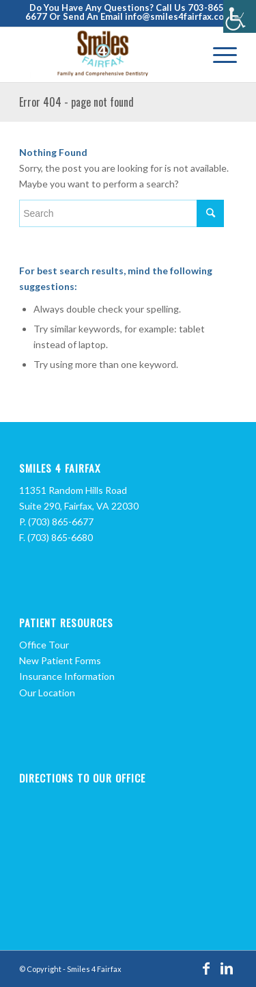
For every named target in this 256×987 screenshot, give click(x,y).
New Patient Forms (60, 660)
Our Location (47, 692)
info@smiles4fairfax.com (178, 16)
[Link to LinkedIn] (226, 968)
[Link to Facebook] (206, 968)
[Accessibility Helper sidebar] (239, 16)
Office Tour (44, 644)
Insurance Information (67, 676)
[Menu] (218, 54)
